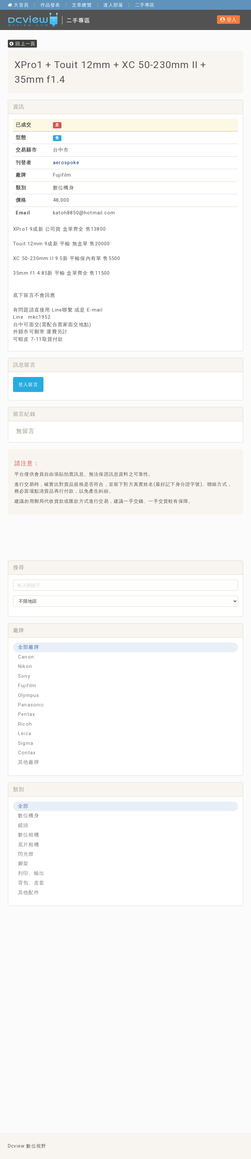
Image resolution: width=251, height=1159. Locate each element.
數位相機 (28, 835)
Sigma (25, 743)
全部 (23, 806)
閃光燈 (26, 854)
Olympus (28, 695)
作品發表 (50, 4)
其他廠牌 (28, 762)
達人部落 (113, 4)
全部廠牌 (28, 647)
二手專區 (145, 4)
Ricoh (25, 724)
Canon (26, 657)
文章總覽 (82, 4)
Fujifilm (27, 685)
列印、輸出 (31, 873)
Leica (24, 733)
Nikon (25, 666)
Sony (24, 676)
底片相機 (28, 845)
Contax (27, 753)
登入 (228, 19)
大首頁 (18, 4)
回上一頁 (22, 43)
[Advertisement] (132, 535)
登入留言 (28, 384)
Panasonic (31, 705)
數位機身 (28, 816)
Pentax (26, 714)
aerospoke (66, 163)
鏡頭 (23, 825)
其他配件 (28, 892)
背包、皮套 (31, 883)
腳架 (23, 863)
